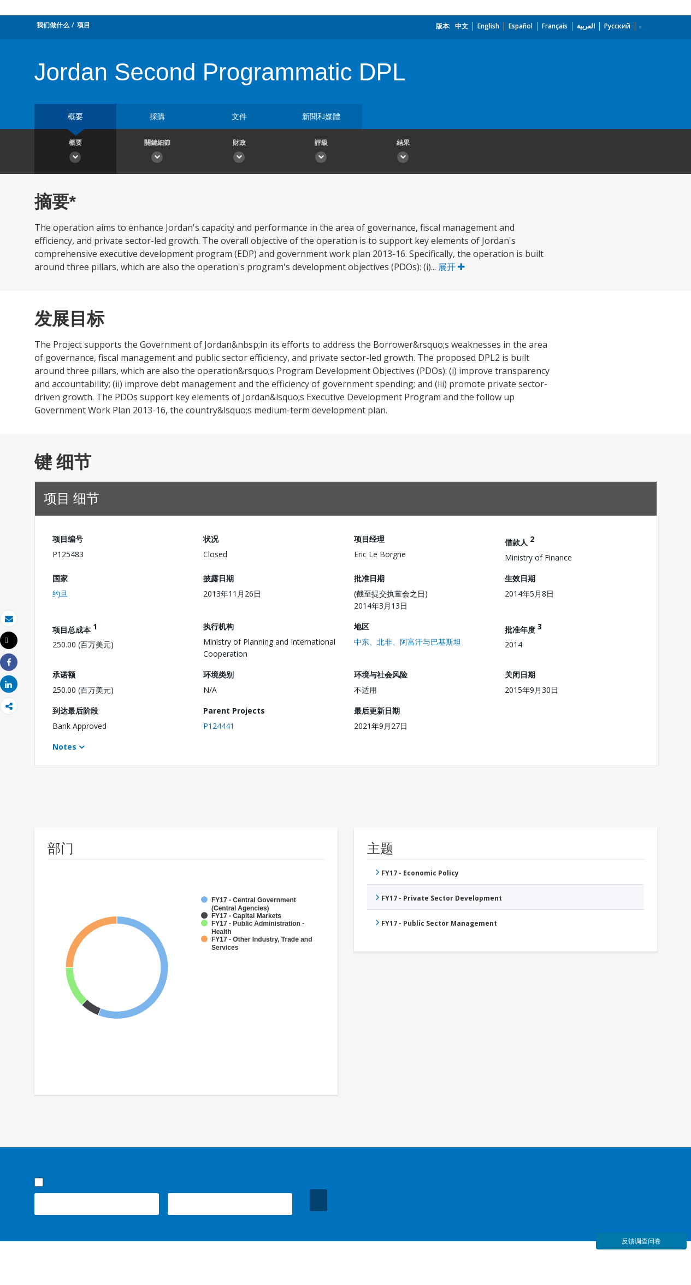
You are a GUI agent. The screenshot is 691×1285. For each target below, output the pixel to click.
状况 (210, 539)
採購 (157, 116)
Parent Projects (234, 710)
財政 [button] (239, 152)
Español (521, 26)
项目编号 (67, 539)
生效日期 (520, 578)
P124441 (218, 726)
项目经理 (369, 539)
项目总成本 (74, 628)
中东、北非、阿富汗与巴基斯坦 (407, 641)
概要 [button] (75, 152)
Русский (617, 26)
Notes (64, 746)
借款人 (519, 540)
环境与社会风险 (380, 674)
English (488, 26)
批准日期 (369, 578)
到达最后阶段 (75, 710)
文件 (239, 116)
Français (555, 26)
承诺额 (63, 674)
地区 (361, 626)
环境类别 (218, 674)
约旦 (60, 593)
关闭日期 (520, 674)
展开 (451, 267)
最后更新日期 (377, 710)
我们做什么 (53, 25)
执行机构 (218, 626)
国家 (60, 578)
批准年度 (523, 628)
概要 (75, 116)
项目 (83, 25)
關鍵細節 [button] (157, 152)
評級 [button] (321, 152)
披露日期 (218, 578)
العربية (586, 26)
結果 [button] (403, 152)
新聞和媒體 (321, 116)
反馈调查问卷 (641, 1241)
